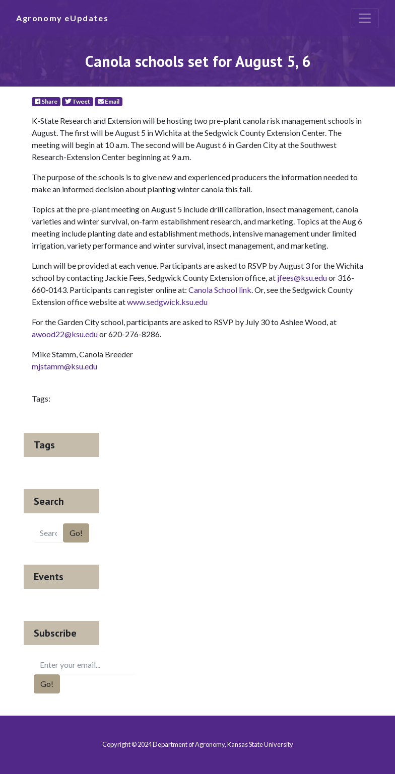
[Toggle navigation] (365, 18)
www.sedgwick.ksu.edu (167, 301)
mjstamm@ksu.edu (64, 366)
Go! (76, 532)
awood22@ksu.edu (65, 334)
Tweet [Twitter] (77, 101)
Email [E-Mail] (108, 101)
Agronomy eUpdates (62, 18)
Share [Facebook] (46, 101)
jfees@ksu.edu (302, 277)
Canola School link (219, 289)
